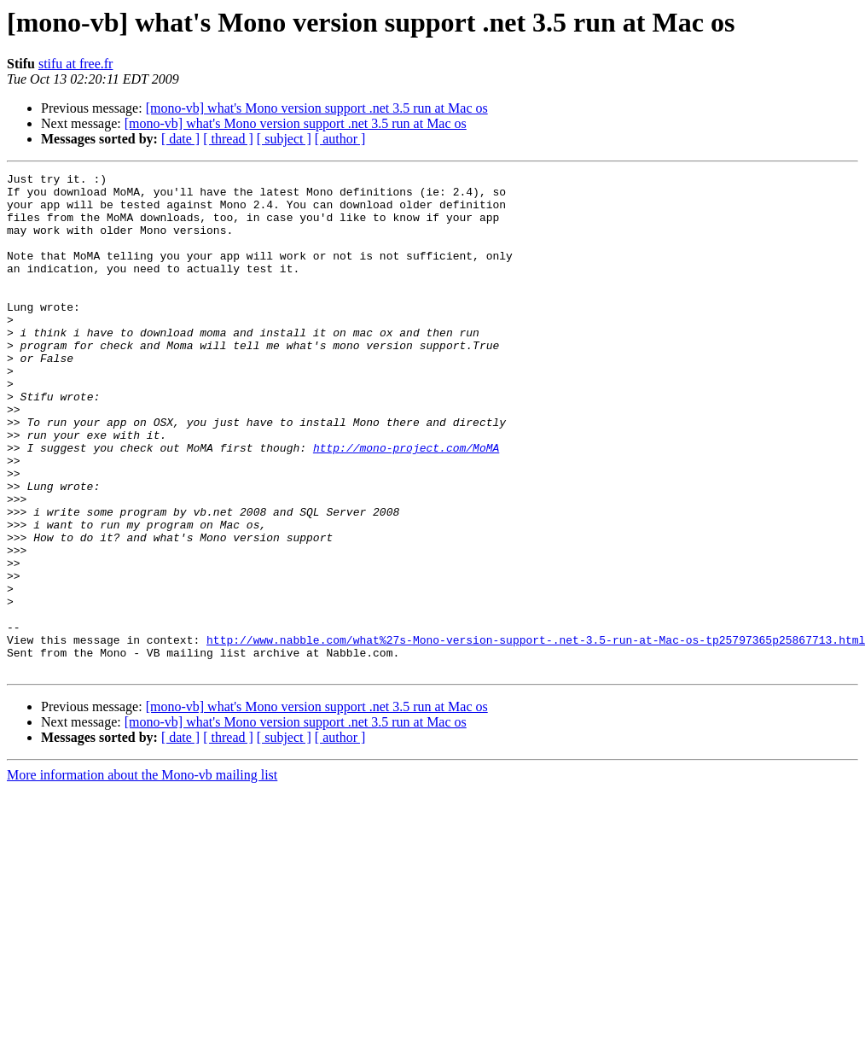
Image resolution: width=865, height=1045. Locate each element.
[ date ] (180, 138)
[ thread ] (228, 138)
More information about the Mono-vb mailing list (142, 874)
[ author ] (340, 138)
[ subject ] (284, 138)
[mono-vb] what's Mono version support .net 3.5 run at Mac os (317, 108)
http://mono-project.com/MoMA (406, 503)
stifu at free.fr (75, 63)
